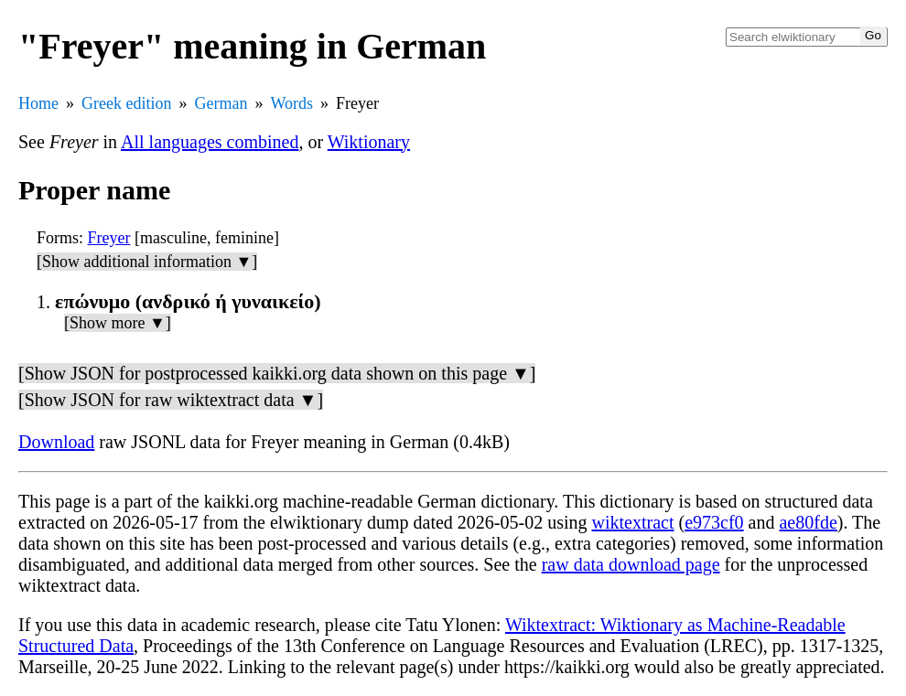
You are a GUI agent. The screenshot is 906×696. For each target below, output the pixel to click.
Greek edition (126, 103)
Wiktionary (369, 142)
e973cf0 (714, 522)
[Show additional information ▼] (147, 261)
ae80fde (807, 522)
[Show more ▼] (117, 323)
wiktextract (633, 522)
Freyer (109, 238)
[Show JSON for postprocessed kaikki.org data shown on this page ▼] (276, 373)
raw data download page (631, 564)
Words (291, 103)
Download (56, 442)
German (220, 103)
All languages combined (209, 142)
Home (38, 103)
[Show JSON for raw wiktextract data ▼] (170, 400)
